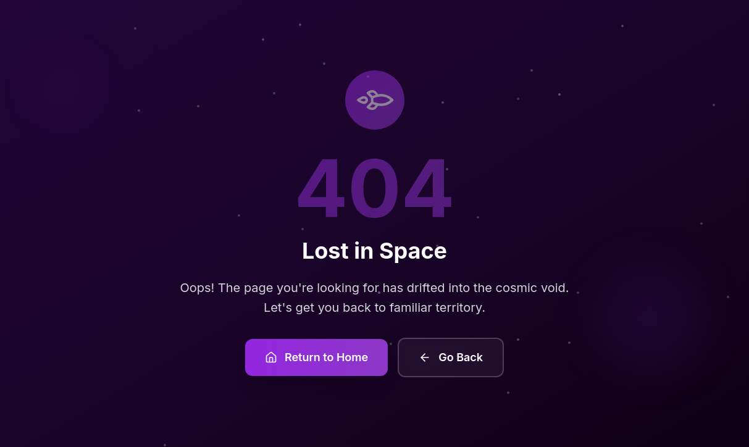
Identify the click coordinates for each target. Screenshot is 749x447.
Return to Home (316, 357)
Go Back (451, 357)
